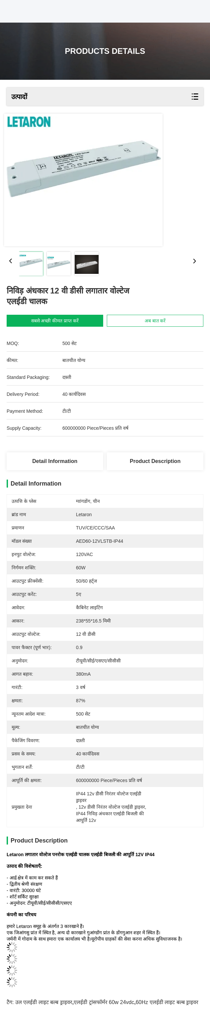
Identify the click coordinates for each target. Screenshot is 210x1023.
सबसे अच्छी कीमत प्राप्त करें (55, 320)
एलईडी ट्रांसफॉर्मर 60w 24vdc (104, 1002)
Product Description (155, 461)
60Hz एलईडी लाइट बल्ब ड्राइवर (167, 1002)
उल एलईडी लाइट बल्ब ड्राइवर (43, 1002)
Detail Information (54, 461)
